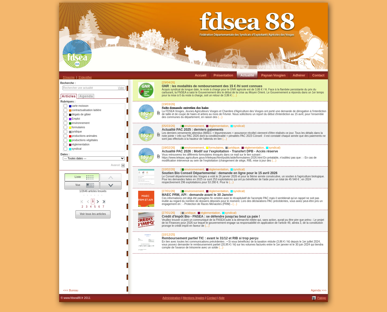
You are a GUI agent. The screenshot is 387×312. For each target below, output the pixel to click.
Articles (69, 96)
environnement (79, 123)
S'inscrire (68, 77)
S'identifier (85, 77)
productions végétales (83, 140)
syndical (75, 149)
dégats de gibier (80, 114)
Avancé (115, 165)
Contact (212, 297)
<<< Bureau (70, 290)
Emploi (74, 118)
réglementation (79, 144)
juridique (75, 131)
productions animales (83, 136)
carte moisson (78, 106)
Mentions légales (194, 297)
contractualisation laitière (85, 110)
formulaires (77, 127)
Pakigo (321, 297)
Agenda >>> (319, 290)
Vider (121, 87)
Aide (221, 297)
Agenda (86, 96)
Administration (171, 297)
